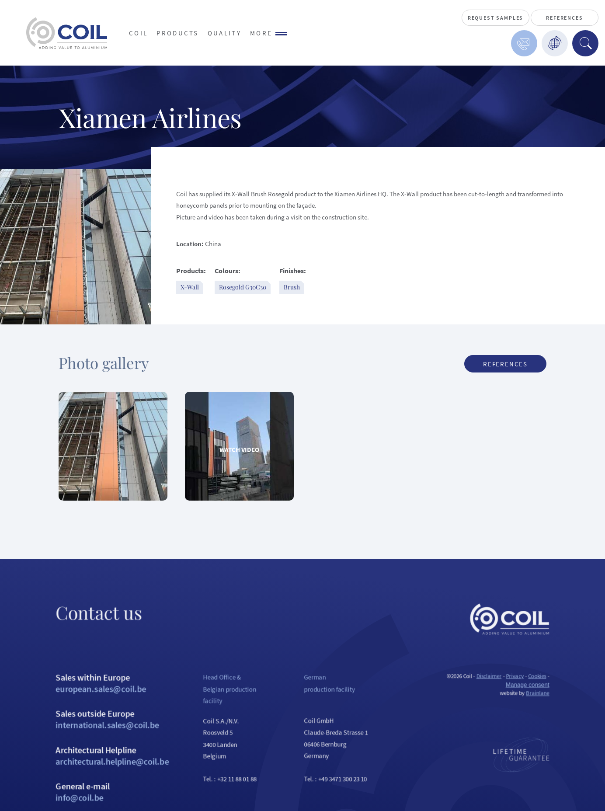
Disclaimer (514, 698)
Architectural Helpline (86, 789)
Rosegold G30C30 (242, 287)
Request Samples (495, 17)
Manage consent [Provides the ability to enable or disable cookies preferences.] (558, 708)
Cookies (569, 698)
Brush (292, 287)
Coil (138, 33)
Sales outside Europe (86, 747)
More (268, 33)
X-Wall (190, 287)
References (564, 17)
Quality (224, 33)
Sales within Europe (86, 706)
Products (177, 33)
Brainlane (569, 718)
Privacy (543, 698)
